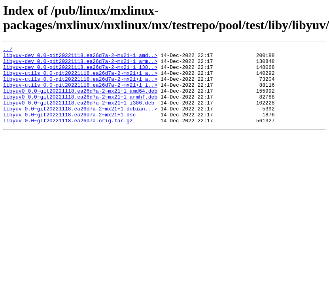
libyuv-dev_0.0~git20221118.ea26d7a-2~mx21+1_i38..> (80, 71)
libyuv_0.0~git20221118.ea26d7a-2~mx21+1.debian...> (80, 121)
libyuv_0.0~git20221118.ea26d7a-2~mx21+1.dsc (69, 128)
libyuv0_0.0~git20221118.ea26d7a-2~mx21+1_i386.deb (78, 114)
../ (7, 50)
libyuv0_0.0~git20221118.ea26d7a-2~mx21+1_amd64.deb (80, 100)
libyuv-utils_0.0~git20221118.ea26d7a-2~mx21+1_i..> (80, 93)
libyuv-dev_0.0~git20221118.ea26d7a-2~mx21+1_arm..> (80, 64)
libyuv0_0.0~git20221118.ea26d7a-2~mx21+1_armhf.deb (80, 107)
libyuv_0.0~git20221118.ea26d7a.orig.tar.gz (68, 135)
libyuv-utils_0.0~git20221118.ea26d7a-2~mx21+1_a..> (80, 78)
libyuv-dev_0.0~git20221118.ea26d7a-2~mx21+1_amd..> (80, 57)
